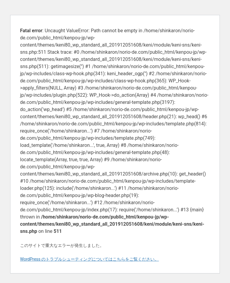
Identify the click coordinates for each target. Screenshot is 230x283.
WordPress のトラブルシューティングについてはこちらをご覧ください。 (89, 259)
